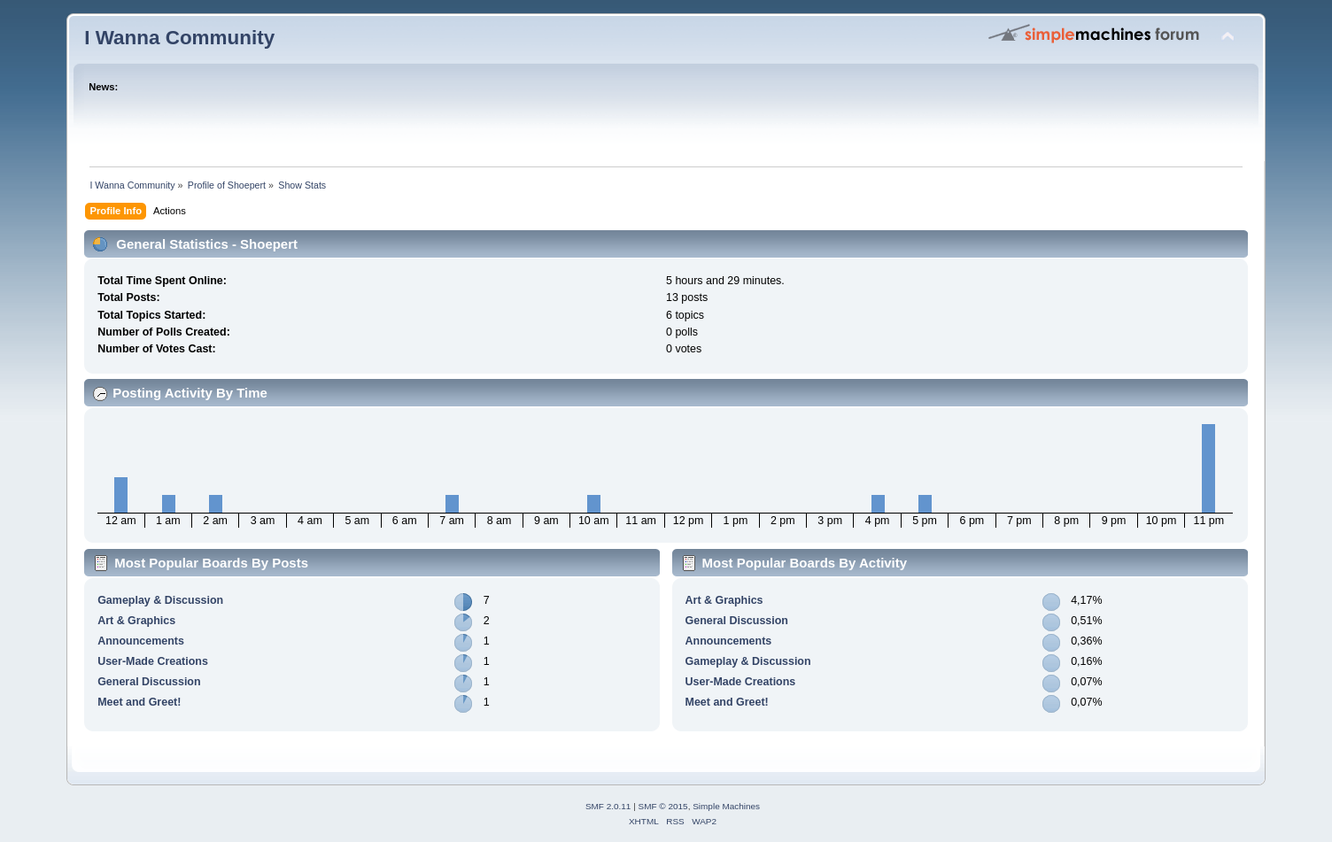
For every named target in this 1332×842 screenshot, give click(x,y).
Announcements (140, 641)
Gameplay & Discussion (160, 600)
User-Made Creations (152, 661)
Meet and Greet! (139, 702)
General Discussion (148, 682)
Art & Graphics (136, 620)
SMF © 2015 (663, 806)
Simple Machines (726, 806)
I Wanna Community (179, 38)
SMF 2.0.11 (608, 806)
